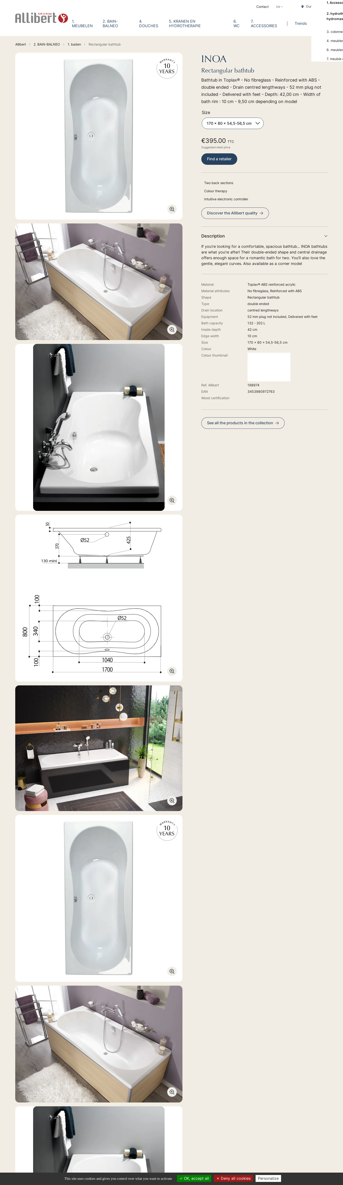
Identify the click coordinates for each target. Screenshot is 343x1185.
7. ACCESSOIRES (264, 23)
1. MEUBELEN (82, 23)
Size (206, 112)
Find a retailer (219, 158)
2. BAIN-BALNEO (110, 23)
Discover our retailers (66, 1134)
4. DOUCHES (148, 23)
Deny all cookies (233, 1178)
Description (264, 235)
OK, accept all (194, 1178)
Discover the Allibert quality (235, 213)
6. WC (236, 23)
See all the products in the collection (243, 422)
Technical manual (34, 924)
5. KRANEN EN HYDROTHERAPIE (185, 23)
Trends (301, 23)
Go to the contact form (68, 1096)
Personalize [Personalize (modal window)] (268, 1178)
